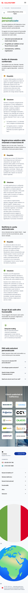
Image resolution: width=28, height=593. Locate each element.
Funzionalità (6, 8)
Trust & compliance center (15, 589)
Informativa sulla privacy (18, 586)
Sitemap (22, 589)
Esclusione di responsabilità (13, 587)
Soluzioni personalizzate (16, 8)
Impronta (6, 587)
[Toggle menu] (25, 3)
